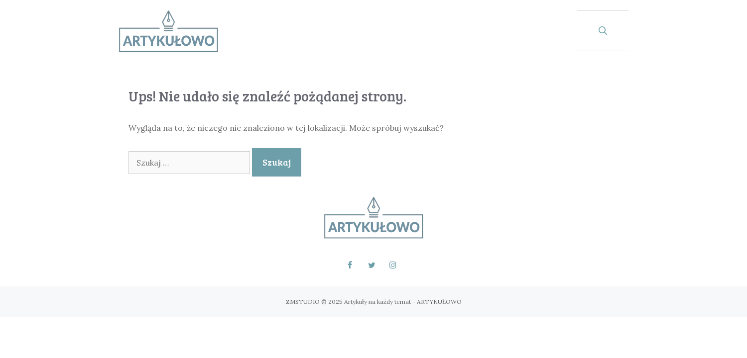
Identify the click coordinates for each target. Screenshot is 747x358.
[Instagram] (393, 265)
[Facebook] (350, 265)
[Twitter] (371, 265)
